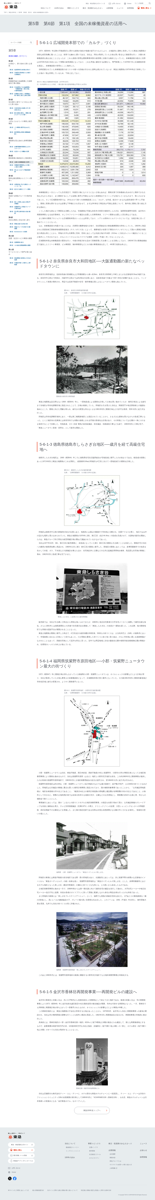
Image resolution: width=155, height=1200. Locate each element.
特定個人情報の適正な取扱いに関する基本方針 (96, 1190)
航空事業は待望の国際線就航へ (22, 133)
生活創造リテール (95, 1154)
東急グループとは (115, 1161)
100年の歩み (59, 8)
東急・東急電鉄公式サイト (95, 4)
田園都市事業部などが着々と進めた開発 (22, 166)
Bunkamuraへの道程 (20, 231)
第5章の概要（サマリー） (18, 56)
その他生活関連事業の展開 (22, 245)
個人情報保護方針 (38, 1190)
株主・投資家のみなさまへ (93, 8)
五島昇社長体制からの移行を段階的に (22, 73)
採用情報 (130, 8)
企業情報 (109, 8)
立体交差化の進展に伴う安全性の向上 (22, 109)
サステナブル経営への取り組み (121, 1164)
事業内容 (112, 1157)
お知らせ (143, 1150)
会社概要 (112, 1154)
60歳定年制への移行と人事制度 (22, 263)
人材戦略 (114, 1168)
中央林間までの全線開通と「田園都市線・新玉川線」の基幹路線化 (22, 88)
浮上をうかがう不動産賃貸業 (22, 171)
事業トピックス (73, 8)
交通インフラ (93, 1147)
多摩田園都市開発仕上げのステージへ (22, 147)
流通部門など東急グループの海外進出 (22, 207)
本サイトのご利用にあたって (18, 1190)
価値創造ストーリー (72, 1147)
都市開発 (92, 1151)
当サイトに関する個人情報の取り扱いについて (62, 1190)
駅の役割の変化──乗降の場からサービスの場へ (22, 114)
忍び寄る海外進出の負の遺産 (22, 212)
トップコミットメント (73, 1151)
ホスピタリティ (94, 1158)
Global (129, 3)
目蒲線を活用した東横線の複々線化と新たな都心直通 (22, 94)
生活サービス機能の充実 (21, 151)
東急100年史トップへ (92, 1110)
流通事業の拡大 (19, 242)
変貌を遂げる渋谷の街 (21, 224)
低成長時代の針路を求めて (22, 69)
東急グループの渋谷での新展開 (22, 227)
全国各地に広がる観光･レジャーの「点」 (22, 185)
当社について (46, 8)
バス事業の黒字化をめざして (22, 128)
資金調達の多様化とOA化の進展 (22, 259)
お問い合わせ (116, 3)
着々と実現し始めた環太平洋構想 (22, 203)
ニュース (120, 8)
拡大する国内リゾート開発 (22, 189)
